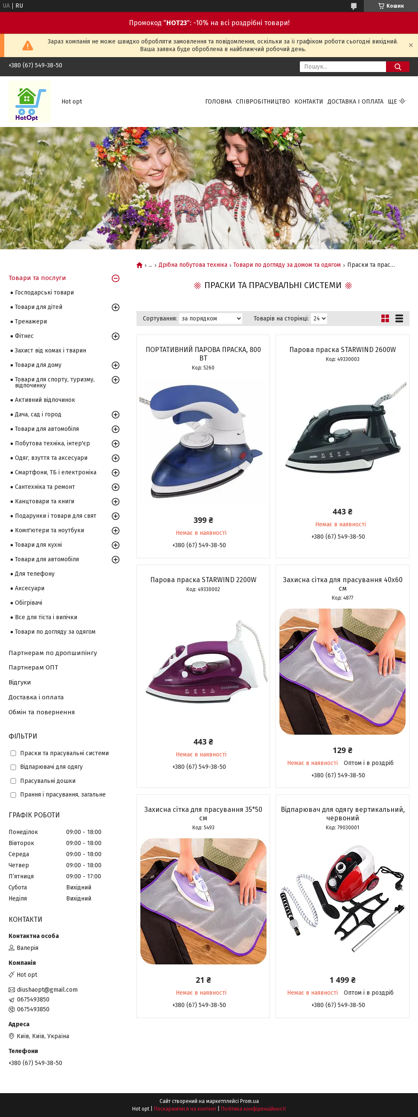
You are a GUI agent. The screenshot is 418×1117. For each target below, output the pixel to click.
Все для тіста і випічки (46, 617)
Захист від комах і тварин (50, 350)
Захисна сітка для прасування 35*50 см (203, 813)
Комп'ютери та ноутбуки (49, 530)
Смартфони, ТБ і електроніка (55, 472)
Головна (218, 101)
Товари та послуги (37, 278)
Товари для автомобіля (47, 429)
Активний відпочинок (45, 400)
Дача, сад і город (38, 414)
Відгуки (20, 682)
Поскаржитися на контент (185, 1109)
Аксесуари (29, 588)
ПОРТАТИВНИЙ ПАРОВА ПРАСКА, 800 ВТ (203, 354)
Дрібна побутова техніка (193, 265)
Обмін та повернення (42, 712)
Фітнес (24, 336)
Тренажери (31, 321)
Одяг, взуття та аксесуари (51, 458)
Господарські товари (44, 292)
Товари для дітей (38, 307)
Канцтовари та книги (44, 501)
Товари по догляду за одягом (55, 631)
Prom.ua (249, 1101)
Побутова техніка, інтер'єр (52, 443)
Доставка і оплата (355, 101)
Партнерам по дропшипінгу (53, 653)
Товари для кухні (38, 544)
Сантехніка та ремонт (45, 487)
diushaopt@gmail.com (47, 989)
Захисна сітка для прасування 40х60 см (343, 584)
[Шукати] (397, 66)
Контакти (308, 101)
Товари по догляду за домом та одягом (287, 265)
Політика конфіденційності (253, 1109)
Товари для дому (38, 365)
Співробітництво (263, 101)
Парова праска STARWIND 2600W (342, 350)
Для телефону (35, 573)
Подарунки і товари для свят (55, 516)
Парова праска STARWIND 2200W (203, 580)
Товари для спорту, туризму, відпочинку (55, 382)
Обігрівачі (28, 602)
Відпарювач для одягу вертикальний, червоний (343, 813)
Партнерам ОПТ (33, 667)
